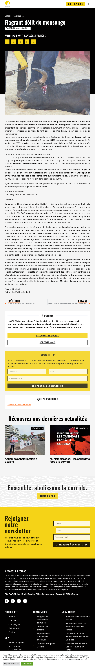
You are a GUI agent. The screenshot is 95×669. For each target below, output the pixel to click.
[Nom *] (73, 530)
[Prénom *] (71, 523)
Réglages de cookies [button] (11, 663)
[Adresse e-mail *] (71, 537)
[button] (7, 42)
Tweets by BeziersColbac (19, 405)
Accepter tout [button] (27, 663)
